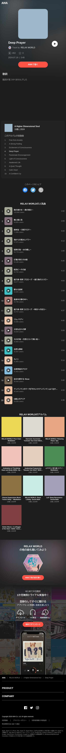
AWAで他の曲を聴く (33, 578)
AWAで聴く (33, 64)
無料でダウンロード (33, 624)
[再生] (55, 44)
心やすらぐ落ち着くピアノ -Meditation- (55, 469)
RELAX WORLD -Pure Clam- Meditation (11, 440)
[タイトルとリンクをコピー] (40, 189)
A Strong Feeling (15, 144)
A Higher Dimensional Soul (27, 126)
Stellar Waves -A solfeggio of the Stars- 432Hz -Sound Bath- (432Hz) (11, 529)
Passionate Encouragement (19, 155)
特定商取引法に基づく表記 (11, 724)
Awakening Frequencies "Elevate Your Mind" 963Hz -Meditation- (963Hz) (33, 470)
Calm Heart (13, 170)
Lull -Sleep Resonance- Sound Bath (54, 498)
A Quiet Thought (15, 166)
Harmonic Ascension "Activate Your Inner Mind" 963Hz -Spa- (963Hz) (33, 440)
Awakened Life (14, 162)
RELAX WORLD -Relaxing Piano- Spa (54, 440)
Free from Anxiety (16, 140)
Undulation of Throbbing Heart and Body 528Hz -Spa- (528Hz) (11, 470)
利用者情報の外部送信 (39, 720)
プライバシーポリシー (20, 720)
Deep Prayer (49, 678)
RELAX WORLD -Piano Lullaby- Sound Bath (33, 498)
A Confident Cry (15, 174)
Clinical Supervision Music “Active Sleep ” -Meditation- (11, 498)
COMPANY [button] (8, 696)
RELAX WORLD (28, 48)
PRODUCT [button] (7, 688)
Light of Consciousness (18, 159)
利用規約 (5, 720)
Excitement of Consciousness (20, 148)
